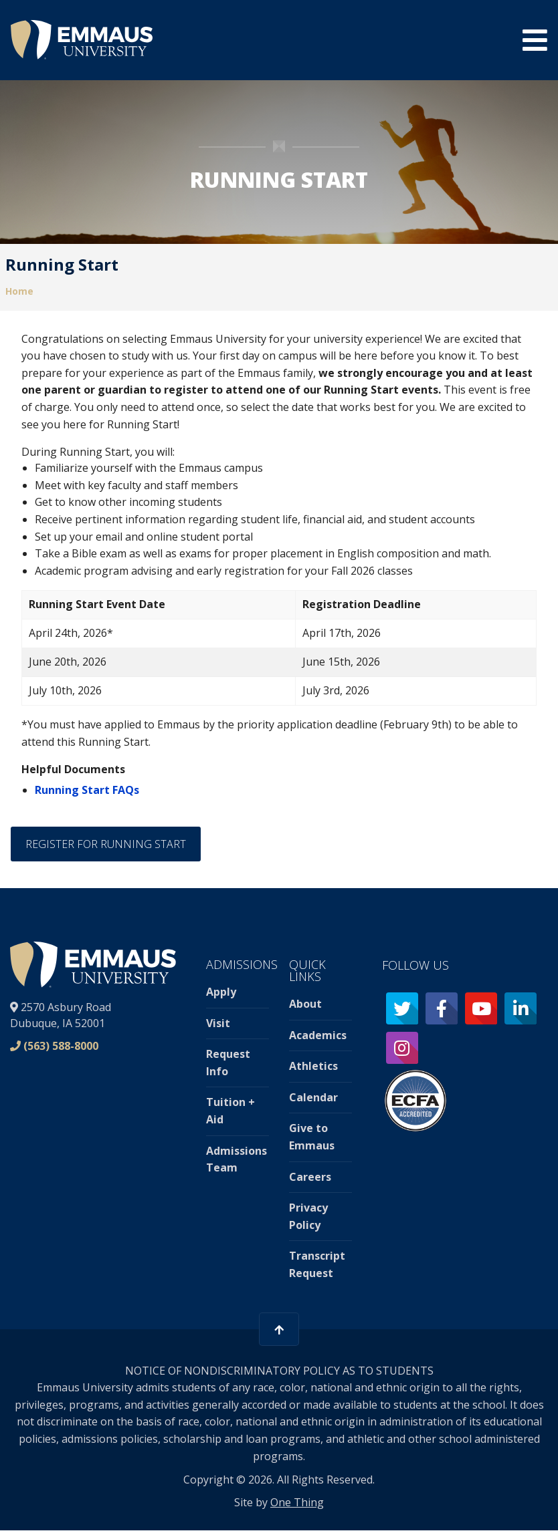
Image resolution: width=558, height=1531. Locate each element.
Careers (310, 1176)
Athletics (313, 1066)
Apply (221, 991)
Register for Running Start (105, 844)
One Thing (297, 1502)
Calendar (313, 1097)
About (305, 1003)
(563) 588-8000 (60, 1045)
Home (19, 291)
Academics (318, 1035)
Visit (218, 1023)
